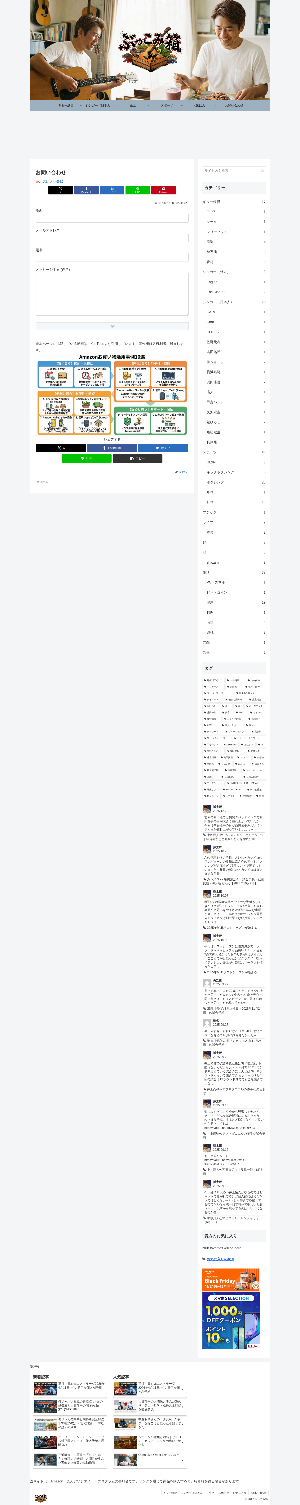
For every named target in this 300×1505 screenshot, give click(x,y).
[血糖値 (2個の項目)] (259, 758)
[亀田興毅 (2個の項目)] (227, 758)
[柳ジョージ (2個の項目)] (211, 796)
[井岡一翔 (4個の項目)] (211, 713)
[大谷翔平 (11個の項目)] (235, 681)
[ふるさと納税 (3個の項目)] (234, 719)
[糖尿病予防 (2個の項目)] (212, 771)
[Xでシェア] (60, 190)
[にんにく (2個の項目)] (241, 764)
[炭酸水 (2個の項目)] (209, 764)
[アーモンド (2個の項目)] (213, 783)
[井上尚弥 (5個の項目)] (257, 700)
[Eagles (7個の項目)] (234, 687)
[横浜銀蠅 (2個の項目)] (230, 777)
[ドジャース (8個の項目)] (213, 687)
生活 (211, 1492)
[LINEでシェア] (138, 190)
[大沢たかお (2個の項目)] (213, 751)
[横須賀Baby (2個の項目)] (254, 777)
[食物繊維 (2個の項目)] (246, 796)
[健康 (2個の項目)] (260, 796)
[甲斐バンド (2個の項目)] (211, 745)
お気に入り (239, 1492)
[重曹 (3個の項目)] (210, 726)
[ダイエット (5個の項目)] (212, 700)
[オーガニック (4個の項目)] (255, 706)
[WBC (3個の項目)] (241, 713)
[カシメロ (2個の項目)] (244, 758)
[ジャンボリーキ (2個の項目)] (253, 771)
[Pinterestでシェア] (163, 190)
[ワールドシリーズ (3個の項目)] (217, 738)
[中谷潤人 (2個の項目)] (232, 771)
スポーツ (223, 1492)
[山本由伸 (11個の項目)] (256, 681)
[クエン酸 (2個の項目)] (225, 764)
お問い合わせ (258, 1492)
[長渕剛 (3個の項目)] (258, 732)
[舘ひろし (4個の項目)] (210, 706)
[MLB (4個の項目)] (226, 706)
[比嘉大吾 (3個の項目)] (256, 719)
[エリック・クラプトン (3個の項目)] (249, 738)
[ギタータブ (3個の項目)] (232, 726)
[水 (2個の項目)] (261, 745)
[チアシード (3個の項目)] (212, 732)
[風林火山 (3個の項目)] (255, 726)
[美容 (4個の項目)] (227, 713)
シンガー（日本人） (193, 1492)
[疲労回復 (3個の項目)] (212, 719)
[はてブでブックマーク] (112, 190)
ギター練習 (170, 1492)
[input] (234, 171)
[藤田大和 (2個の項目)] (235, 751)
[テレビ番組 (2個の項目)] (256, 790)
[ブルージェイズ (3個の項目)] (236, 732)
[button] (137, 466)
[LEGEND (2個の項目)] (230, 745)
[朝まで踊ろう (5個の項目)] (235, 700)
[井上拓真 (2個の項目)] (210, 758)
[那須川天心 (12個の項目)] (213, 681)
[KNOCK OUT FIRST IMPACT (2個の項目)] (245, 783)
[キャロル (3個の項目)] (257, 713)
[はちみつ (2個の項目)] (247, 745)
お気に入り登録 (51, 182)
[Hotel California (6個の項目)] (250, 693)
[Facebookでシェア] (86, 190)
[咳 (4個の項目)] (238, 706)
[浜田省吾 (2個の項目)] (258, 764)
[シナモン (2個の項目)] (229, 796)
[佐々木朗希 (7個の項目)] (255, 687)
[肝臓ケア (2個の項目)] (211, 790)
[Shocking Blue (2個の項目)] (233, 790)
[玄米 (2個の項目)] (210, 777)
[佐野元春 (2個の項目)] (256, 751)
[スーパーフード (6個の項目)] (218, 693)
